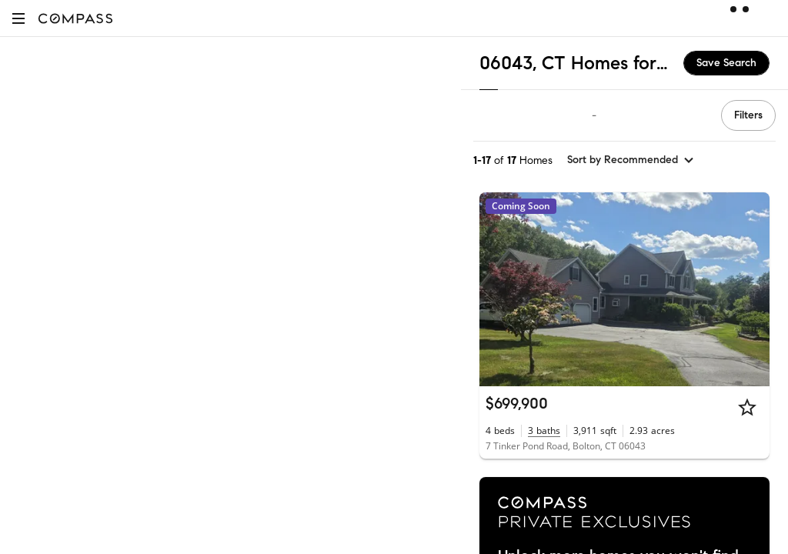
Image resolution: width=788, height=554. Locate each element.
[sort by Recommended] (631, 160)
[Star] (747, 407)
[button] (18, 18)
